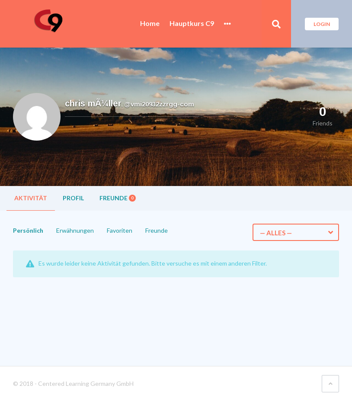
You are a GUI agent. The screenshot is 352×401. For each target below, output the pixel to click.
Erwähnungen (75, 230)
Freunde (117, 198)
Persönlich (28, 230)
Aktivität (30, 198)
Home (150, 23)
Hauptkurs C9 (192, 23)
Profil (73, 198)
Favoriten (119, 230)
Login (322, 24)
